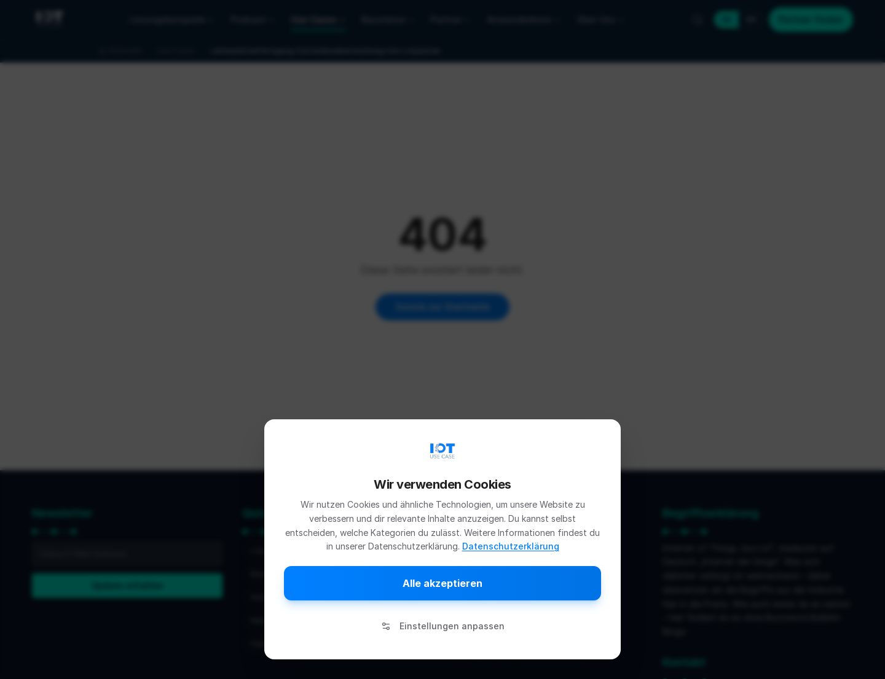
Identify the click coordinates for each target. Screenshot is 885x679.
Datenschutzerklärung (510, 546)
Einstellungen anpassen (443, 626)
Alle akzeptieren (442, 583)
